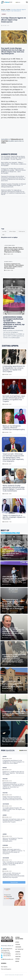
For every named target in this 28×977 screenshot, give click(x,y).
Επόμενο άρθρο (8, 261)
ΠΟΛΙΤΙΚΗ (5, 778)
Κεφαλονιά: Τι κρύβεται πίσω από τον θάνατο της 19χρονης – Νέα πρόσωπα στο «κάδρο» (13, 773)
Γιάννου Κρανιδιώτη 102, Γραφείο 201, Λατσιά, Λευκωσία (6, 950)
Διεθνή (8, 9)
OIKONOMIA (18, 947)
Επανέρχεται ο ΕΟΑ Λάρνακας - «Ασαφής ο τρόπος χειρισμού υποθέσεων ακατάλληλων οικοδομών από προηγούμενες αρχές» (14, 658)
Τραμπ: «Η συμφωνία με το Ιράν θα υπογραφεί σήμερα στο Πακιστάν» (14, 517)
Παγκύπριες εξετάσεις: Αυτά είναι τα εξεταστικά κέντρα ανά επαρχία (13, 713)
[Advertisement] (14, 214)
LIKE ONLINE (6, 804)
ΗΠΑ (3, 234)
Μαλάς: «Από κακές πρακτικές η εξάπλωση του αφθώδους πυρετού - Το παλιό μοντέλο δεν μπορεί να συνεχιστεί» (13, 631)
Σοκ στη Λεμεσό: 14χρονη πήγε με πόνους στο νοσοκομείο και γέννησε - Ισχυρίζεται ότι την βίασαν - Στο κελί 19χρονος (13, 158)
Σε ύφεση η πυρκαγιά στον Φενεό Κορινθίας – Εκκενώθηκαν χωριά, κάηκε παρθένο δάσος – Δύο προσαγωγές (14, 266)
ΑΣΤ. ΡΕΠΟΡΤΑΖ (19, 949)
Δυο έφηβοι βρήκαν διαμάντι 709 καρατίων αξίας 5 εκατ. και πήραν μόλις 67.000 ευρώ (14, 809)
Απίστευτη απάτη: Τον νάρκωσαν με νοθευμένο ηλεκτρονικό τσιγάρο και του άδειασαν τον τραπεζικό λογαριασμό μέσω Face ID (13, 192)
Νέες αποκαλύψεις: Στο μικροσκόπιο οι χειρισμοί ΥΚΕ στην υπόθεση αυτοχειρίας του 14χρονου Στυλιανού (12, 684)
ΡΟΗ (7, 750)
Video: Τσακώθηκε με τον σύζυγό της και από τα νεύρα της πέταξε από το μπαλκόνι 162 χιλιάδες (13, 863)
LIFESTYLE (17, 954)
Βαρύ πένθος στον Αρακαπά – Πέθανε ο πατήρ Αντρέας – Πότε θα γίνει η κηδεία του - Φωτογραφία (14, 164)
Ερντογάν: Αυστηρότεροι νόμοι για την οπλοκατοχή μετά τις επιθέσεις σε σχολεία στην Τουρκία (14, 398)
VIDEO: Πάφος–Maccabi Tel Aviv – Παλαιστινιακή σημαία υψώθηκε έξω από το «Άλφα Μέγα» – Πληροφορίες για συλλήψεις (14, 250)
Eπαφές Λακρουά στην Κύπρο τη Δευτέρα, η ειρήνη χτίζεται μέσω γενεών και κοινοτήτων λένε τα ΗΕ (12, 798)
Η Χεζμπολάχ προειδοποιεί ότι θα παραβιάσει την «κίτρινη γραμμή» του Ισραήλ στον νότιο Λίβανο (14, 368)
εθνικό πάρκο (12, 231)
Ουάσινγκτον (22, 231)
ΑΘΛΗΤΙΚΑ (18, 956)
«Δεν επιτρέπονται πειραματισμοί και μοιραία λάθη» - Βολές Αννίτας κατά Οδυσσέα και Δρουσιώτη (13, 579)
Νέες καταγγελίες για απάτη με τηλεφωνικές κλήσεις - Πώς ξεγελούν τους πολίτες (13, 740)
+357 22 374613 (7, 955)
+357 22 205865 (7, 954)
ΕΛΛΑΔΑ (5, 767)
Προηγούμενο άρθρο (9, 245)
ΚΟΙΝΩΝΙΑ (5, 845)
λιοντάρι (4, 231)
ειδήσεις (3, 142)
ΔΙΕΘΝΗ (5, 756)
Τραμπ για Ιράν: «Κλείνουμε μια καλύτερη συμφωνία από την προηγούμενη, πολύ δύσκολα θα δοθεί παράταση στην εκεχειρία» (13, 457)
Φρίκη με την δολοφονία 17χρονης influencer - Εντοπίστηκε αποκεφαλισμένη (14, 427)
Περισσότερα (14, 882)
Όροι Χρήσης (4, 966)
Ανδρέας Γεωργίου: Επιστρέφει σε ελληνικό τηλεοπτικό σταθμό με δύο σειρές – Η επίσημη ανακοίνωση (13, 185)
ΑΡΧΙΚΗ (17, 942)
